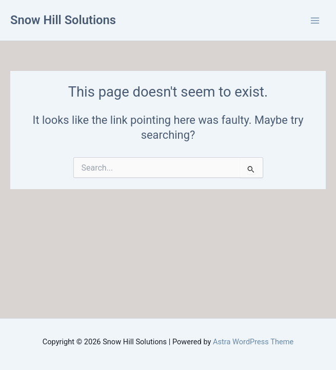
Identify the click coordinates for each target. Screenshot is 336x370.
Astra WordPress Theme (253, 341)
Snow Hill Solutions (63, 20)
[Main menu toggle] (315, 20)
